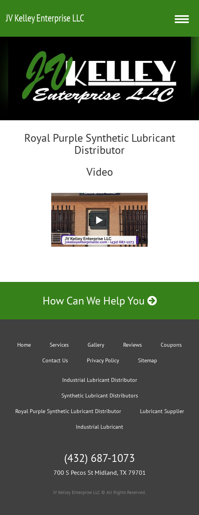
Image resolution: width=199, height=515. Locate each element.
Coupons (171, 344)
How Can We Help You (100, 300)
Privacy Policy (103, 360)
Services (59, 344)
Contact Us (55, 360)
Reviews (132, 344)
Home (24, 344)
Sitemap (147, 360)
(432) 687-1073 (99, 458)
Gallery (96, 344)
